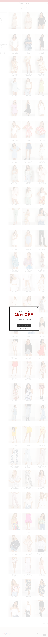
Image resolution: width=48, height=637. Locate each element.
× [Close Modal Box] (37, 307)
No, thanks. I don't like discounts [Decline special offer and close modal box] (24, 328)
